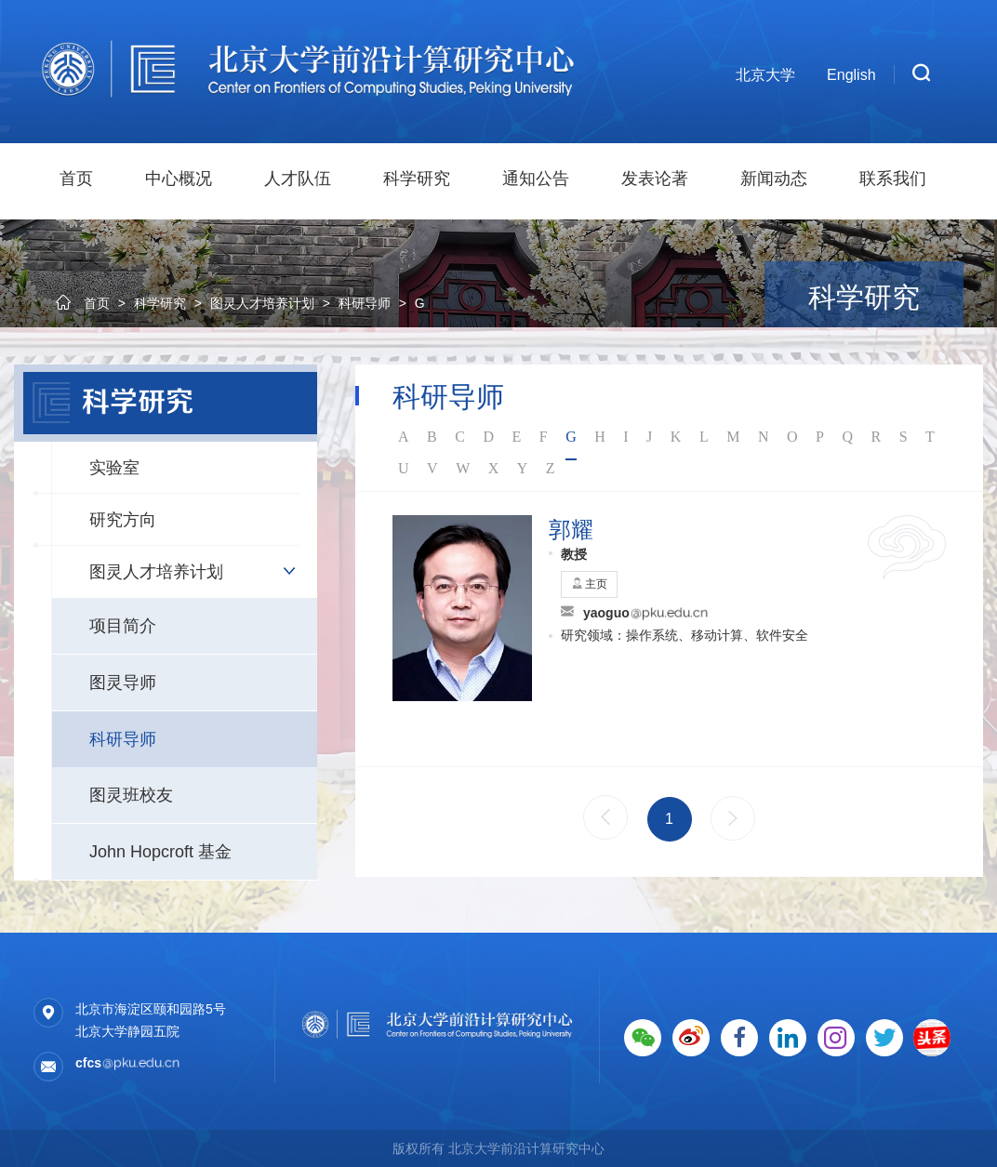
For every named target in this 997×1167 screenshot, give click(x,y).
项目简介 (122, 626)
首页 (76, 178)
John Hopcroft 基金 (160, 851)
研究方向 (122, 520)
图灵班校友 (131, 795)
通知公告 (535, 178)
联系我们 (892, 178)
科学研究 (416, 178)
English (851, 75)
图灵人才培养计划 (156, 572)
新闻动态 (773, 178)
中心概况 (178, 178)
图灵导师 (122, 682)
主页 (589, 583)
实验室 (114, 467)
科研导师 (122, 739)
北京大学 (765, 75)
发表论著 (654, 178)
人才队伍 (297, 178)
